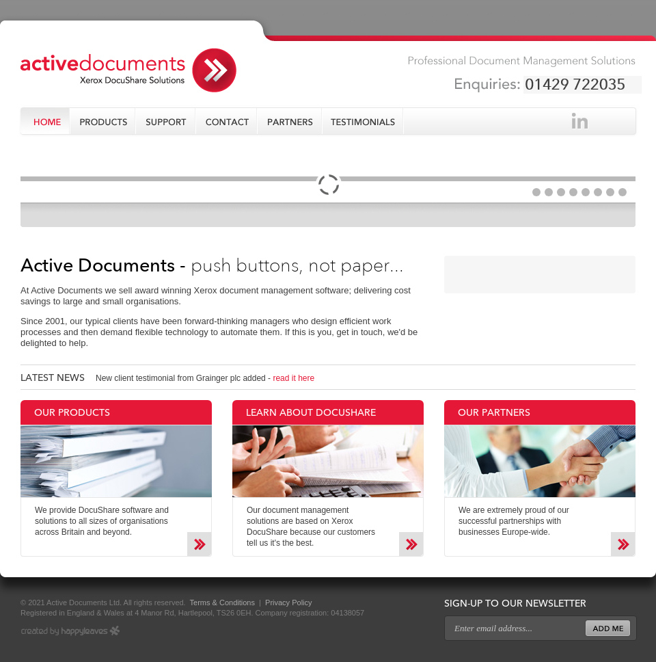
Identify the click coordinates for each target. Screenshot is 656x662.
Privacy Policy (288, 602)
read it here (293, 378)
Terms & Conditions (221, 602)
